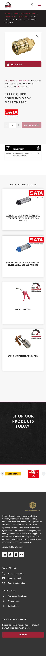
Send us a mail (14, 578)
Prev (2, 474)
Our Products (23, 443)
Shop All (23, 382)
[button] (37, 36)
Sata (27, 87)
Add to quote (31, 125)
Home (7, 13)
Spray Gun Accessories (16, 16)
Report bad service (16, 583)
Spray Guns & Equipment (25, 13)
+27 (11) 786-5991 (15, 573)
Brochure (16, 64)
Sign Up (23, 634)
